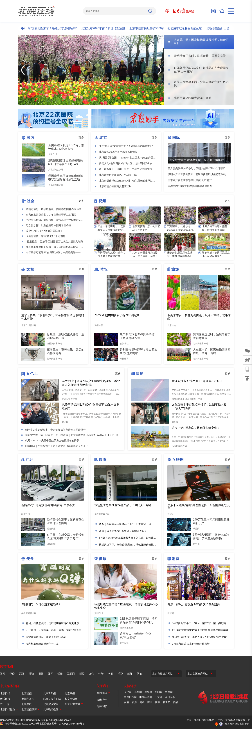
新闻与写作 (28, 698)
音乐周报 (5, 698)
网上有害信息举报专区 (237, 723)
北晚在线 (27, 704)
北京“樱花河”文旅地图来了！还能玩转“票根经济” (49, 28)
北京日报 (5, 693)
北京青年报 (49, 693)
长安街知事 (71, 698)
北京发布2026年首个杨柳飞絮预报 (106, 28)
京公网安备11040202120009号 (22, 723)
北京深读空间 (50, 704)
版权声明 (102, 699)
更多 (81, 137)
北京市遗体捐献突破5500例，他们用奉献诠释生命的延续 (169, 28)
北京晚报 (27, 693)
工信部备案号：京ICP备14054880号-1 (62, 723)
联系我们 (102, 706)
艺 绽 (4, 704)
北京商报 (70, 693)
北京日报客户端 (52, 698)
